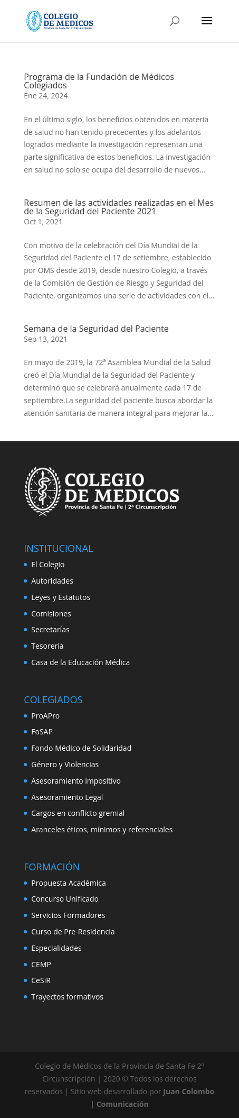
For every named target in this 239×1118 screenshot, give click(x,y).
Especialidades (56, 948)
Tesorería (47, 646)
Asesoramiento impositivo (76, 781)
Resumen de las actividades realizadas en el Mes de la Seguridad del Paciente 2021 (119, 207)
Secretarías (50, 629)
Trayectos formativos (67, 997)
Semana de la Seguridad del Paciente (96, 328)
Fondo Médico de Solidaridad (81, 748)
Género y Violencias (65, 764)
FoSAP (42, 731)
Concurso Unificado (65, 899)
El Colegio (47, 564)
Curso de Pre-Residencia (72, 931)
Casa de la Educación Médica (80, 662)
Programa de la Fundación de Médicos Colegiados (99, 81)
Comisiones (51, 613)
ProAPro (45, 716)
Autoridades (52, 581)
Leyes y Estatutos (60, 597)
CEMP (41, 964)
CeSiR (41, 980)
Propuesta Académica (68, 883)
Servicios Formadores (68, 915)
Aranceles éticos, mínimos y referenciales (102, 829)
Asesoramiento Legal (67, 797)
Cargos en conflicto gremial (78, 813)
